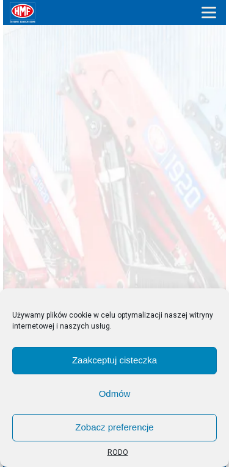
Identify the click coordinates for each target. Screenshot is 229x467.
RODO (117, 452)
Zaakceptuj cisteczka (114, 360)
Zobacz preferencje (114, 427)
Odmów (115, 393)
